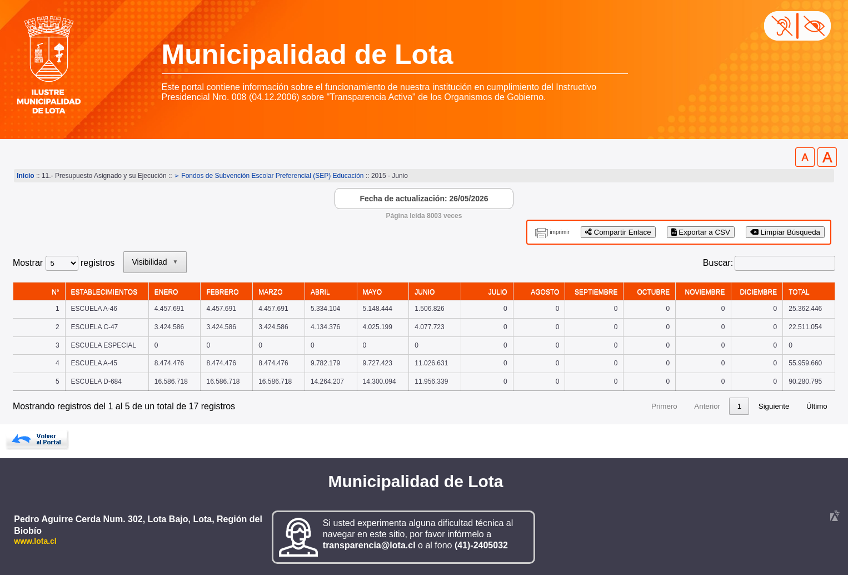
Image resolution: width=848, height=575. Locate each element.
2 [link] (697, 406)
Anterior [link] (644, 406)
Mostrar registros (63, 262)
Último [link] (816, 406)
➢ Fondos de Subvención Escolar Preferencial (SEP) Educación (269, 176)
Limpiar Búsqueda (785, 232)
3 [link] (718, 406)
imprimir (560, 232)
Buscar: (718, 262)
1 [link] (675, 406)
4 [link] (739, 406)
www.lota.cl (35, 541)
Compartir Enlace (618, 232)
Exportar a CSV (700, 232)
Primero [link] (601, 406)
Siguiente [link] (774, 406)
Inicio (25, 176)
